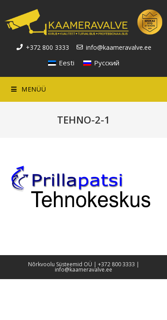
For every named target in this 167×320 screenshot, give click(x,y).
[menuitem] (61, 63)
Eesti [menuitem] (66, 62)
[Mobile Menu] (28, 89)
